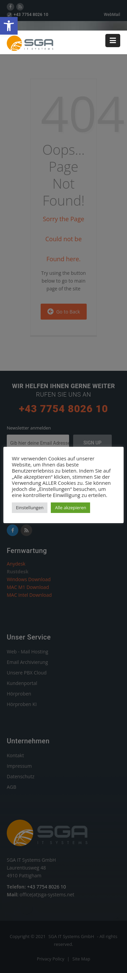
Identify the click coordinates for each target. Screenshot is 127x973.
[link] (9, 26)
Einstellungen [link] (29, 507)
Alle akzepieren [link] (70, 507)
